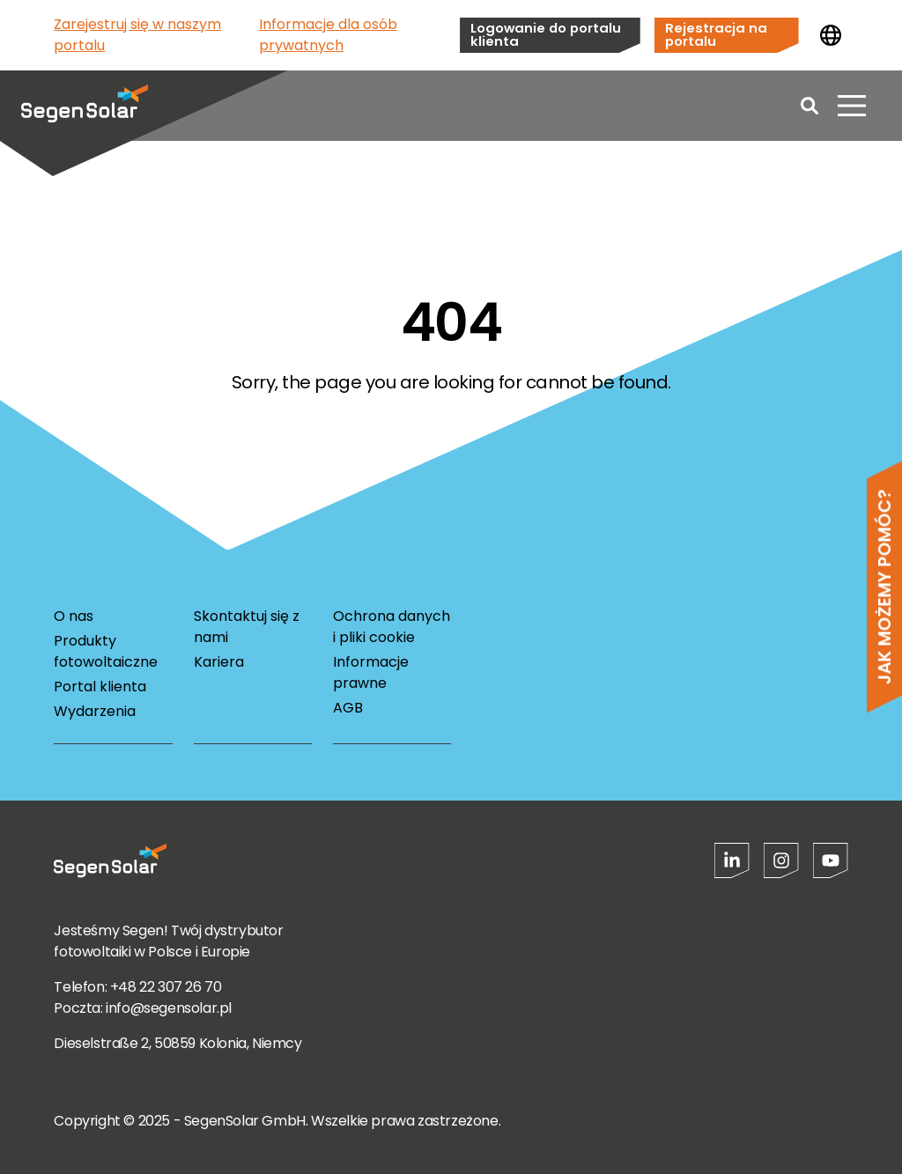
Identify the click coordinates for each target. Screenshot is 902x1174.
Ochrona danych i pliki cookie (391, 626)
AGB (348, 708)
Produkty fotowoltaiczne (106, 651)
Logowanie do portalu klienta (545, 34)
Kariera (219, 662)
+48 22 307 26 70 (166, 987)
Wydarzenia (95, 711)
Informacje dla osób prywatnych (328, 34)
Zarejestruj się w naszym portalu (137, 34)
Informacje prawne (371, 672)
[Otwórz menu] (852, 106)
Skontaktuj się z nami (246, 626)
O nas (73, 616)
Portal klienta (100, 686)
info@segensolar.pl (169, 1008)
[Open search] (809, 106)
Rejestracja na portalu (716, 34)
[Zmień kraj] (830, 35)
